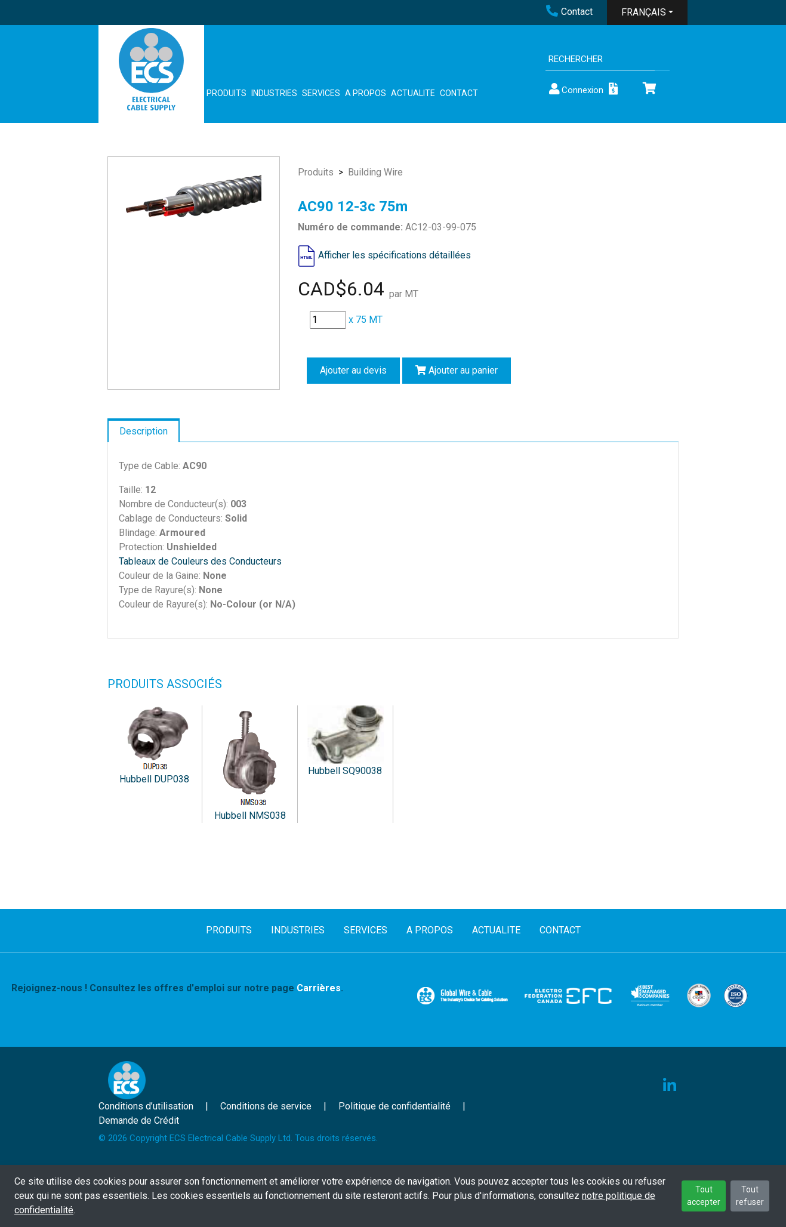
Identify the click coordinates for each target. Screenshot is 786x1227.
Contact (569, 11)
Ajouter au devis (353, 370)
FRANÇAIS (643, 12)
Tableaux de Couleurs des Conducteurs (200, 561)
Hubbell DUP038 (154, 779)
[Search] (600, 59)
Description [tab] (143, 431)
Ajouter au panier (456, 370)
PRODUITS (226, 93)
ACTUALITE (413, 93)
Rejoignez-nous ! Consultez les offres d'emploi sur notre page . (177, 988)
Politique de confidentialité (394, 1106)
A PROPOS (365, 93)
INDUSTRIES (274, 93)
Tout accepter (703, 1196)
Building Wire (375, 172)
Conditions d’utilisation (145, 1106)
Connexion (575, 89)
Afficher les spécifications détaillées (394, 255)
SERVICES (321, 93)
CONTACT (459, 93)
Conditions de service (266, 1106)
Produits (316, 172)
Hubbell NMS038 (250, 815)
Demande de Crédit (138, 1120)
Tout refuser (750, 1196)
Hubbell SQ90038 (345, 770)
